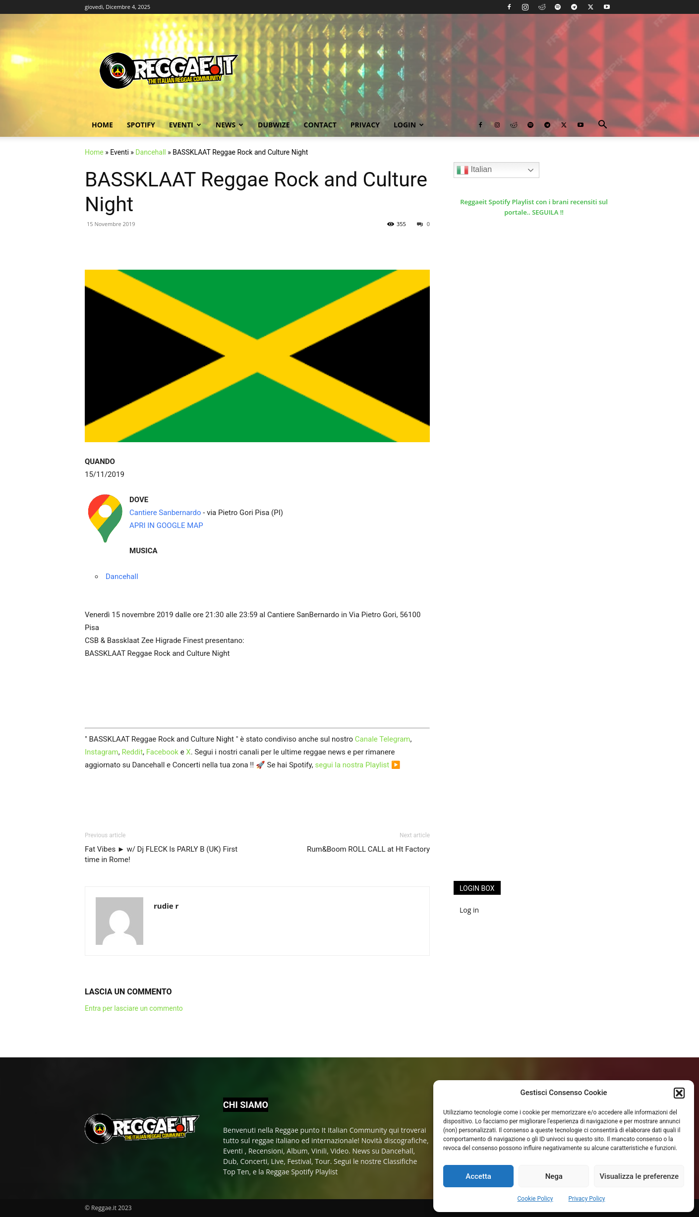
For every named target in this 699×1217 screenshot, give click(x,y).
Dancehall (150, 152)
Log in (469, 910)
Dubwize (274, 124)
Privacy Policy (587, 1198)
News (229, 124)
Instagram (101, 752)
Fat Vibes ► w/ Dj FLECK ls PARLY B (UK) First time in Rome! (161, 854)
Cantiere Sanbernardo (165, 512)
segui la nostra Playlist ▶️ (358, 764)
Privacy (365, 124)
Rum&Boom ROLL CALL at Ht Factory (368, 849)
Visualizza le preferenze (639, 1176)
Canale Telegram (382, 739)
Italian (474, 170)
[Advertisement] (528, 711)
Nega (554, 1176)
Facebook (162, 752)
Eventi (185, 124)
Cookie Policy (535, 1198)
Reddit (132, 752)
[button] (679, 1093)
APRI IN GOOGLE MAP (166, 525)
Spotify (141, 124)
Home (102, 124)
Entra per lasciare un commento (134, 1008)
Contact (320, 124)
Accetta (478, 1176)
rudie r (166, 906)
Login (409, 124)
